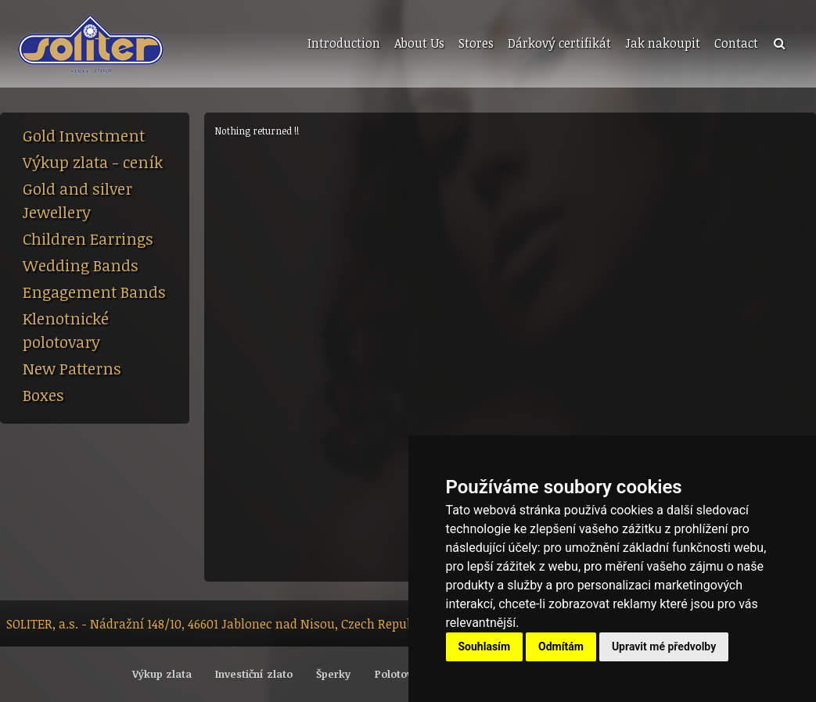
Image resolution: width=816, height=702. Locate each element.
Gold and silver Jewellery (77, 200)
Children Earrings (88, 238)
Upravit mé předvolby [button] (664, 646)
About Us (419, 43)
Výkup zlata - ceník (93, 162)
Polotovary (402, 674)
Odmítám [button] (561, 646)
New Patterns (72, 368)
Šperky (333, 674)
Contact (736, 43)
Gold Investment (84, 135)
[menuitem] (342, 43)
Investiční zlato (254, 674)
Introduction (343, 43)
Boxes (43, 395)
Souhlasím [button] (484, 646)
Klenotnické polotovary (66, 330)
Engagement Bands (94, 292)
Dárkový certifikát (559, 43)
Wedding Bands (80, 265)
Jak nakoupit (662, 43)
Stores (476, 43)
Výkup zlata (162, 674)
